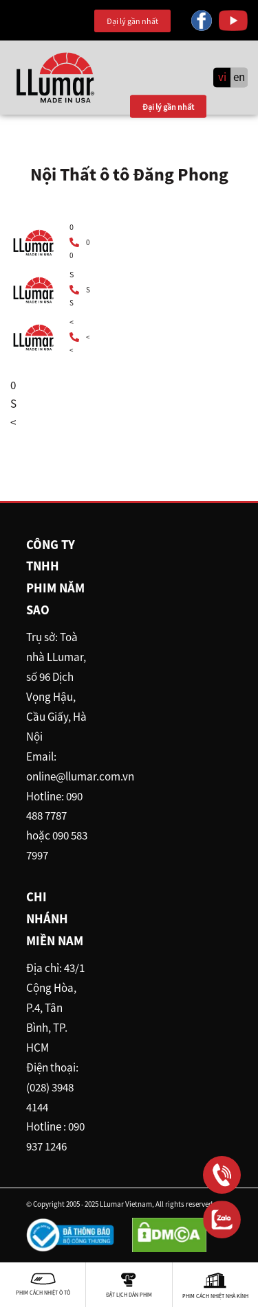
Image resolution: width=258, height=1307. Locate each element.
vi (222, 77)
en (239, 77)
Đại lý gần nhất (132, 21)
